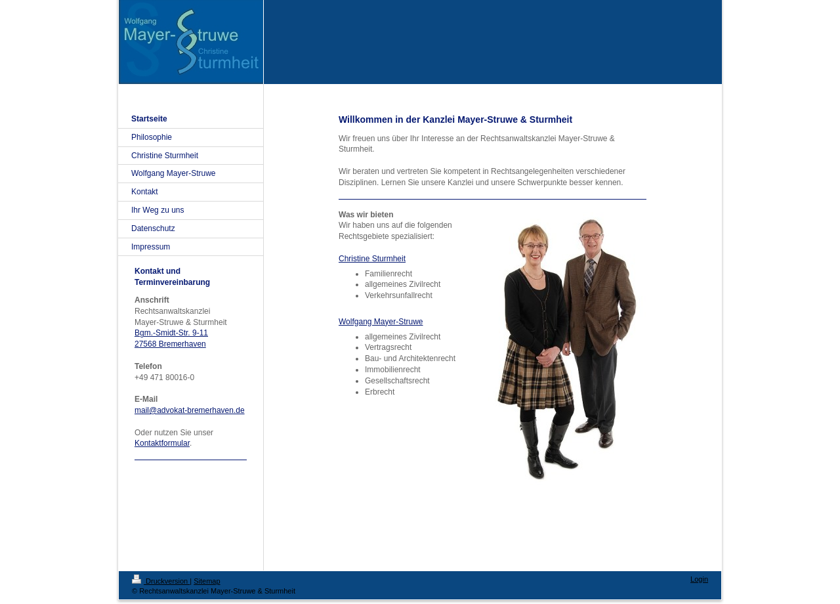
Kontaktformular (162, 443)
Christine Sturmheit (372, 258)
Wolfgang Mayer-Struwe (381, 321)
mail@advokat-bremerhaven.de (190, 410)
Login (699, 579)
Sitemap (207, 581)
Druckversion (161, 581)
